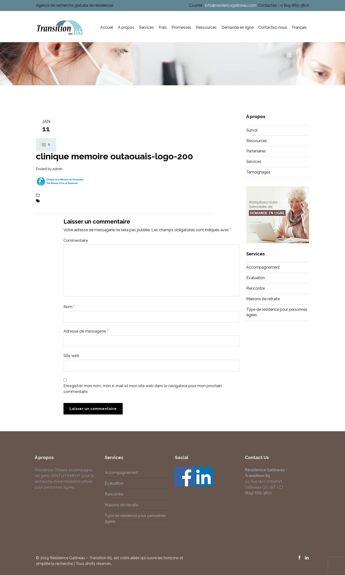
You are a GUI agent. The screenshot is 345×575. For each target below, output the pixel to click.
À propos (126, 27)
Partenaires (256, 151)
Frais (163, 27)
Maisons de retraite (263, 299)
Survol (252, 130)
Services (146, 27)
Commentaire (75, 240)
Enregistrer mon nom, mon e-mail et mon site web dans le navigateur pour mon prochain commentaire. (142, 389)
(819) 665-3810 (255, 493)
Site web (71, 355)
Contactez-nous (272, 27)
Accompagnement (263, 267)
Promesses (181, 27)
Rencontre (255, 288)
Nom (69, 307)
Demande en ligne (237, 27)
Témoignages (258, 172)
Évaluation (255, 278)
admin (57, 169)
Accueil (106, 27)
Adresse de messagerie (86, 331)
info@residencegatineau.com (230, 5)
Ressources (206, 27)
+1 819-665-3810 (294, 5)
